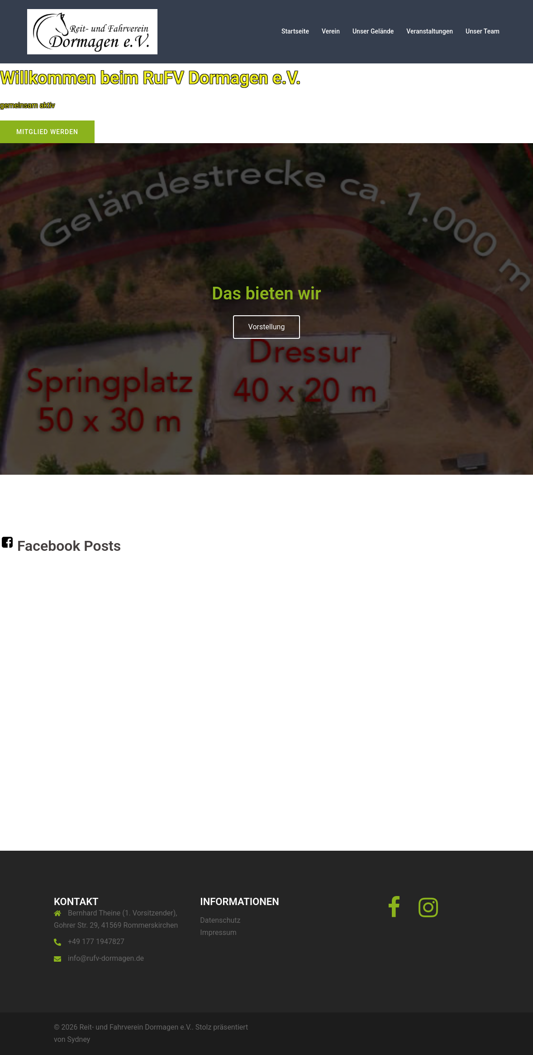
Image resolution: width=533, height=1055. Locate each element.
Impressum (218, 932)
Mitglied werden (47, 131)
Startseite (295, 31)
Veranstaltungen (429, 31)
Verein (331, 31)
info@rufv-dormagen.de (106, 958)
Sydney (78, 1039)
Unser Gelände (373, 31)
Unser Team (483, 31)
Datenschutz (220, 920)
